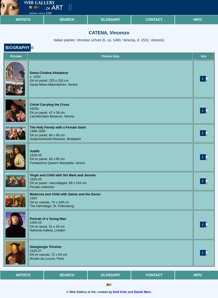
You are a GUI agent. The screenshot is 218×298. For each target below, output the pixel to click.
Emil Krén (120, 292)
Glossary (110, 20)
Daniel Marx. (143, 292)
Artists (23, 20)
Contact (154, 20)
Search (67, 20)
